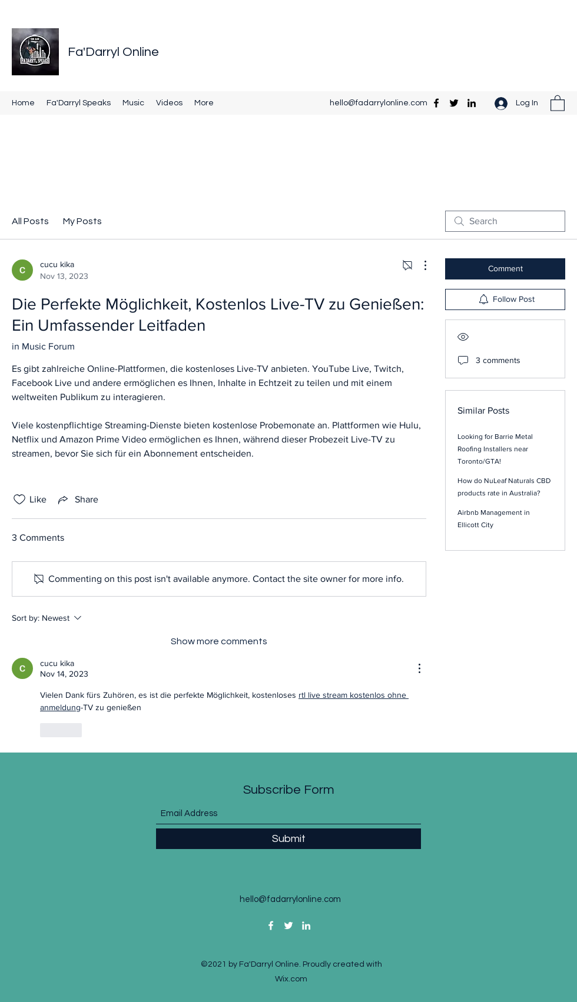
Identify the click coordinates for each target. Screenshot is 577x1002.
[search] (505, 221)
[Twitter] (454, 103)
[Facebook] (436, 103)
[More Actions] (419, 265)
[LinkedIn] (471, 103)
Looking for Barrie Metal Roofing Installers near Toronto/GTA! (495, 448)
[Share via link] (77, 499)
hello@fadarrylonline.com (378, 103)
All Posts (30, 221)
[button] (558, 102)
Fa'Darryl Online (113, 52)
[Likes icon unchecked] (19, 499)
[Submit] (288, 838)
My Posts (82, 221)
